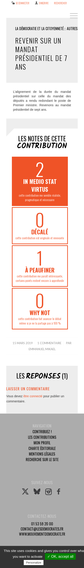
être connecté (32, 396)
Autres (72, 28)
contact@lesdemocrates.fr (42, 529)
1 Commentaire (49, 343)
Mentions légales (42, 454)
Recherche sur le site (42, 459)
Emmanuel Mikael (42, 349)
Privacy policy (55, 562)
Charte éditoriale (42, 448)
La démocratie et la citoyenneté (39, 28)
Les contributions (42, 437)
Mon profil (42, 442)
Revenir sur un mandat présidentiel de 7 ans (41, 53)
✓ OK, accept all (60, 556)
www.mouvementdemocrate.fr (42, 534)
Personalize (33, 562)
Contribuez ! (42, 431)
